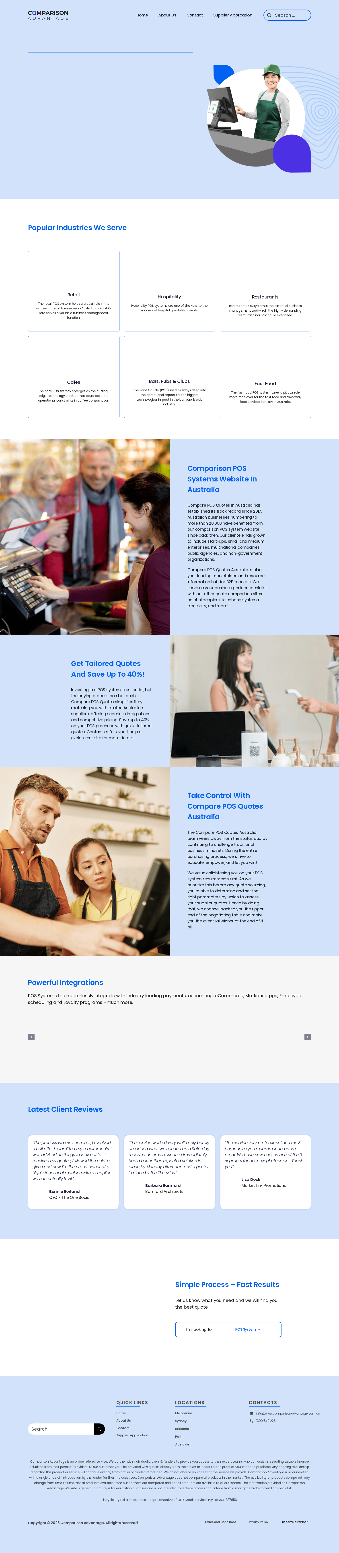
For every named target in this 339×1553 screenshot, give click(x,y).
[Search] (269, 15)
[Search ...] (287, 15)
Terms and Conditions (220, 1522)
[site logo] (48, 11)
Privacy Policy (259, 1522)
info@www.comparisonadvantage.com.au (288, 1413)
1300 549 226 (266, 1421)
